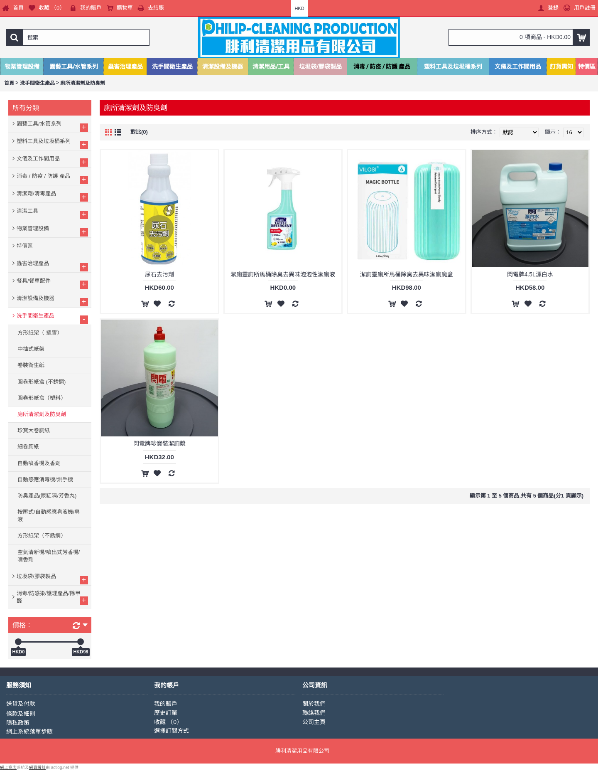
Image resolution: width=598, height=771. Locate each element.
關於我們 (314, 703)
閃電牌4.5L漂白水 (530, 274)
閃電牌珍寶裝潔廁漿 (159, 443)
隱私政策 (17, 722)
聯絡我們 (314, 712)
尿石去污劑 (159, 274)
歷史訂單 (165, 712)
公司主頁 (314, 722)
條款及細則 (20, 713)
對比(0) (139, 132)
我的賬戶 (165, 703)
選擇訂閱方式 (171, 730)
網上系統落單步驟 (29, 731)
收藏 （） (168, 722)
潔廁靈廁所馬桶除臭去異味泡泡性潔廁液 (282, 274)
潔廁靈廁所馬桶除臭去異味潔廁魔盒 (406, 274)
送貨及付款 (20, 703)
